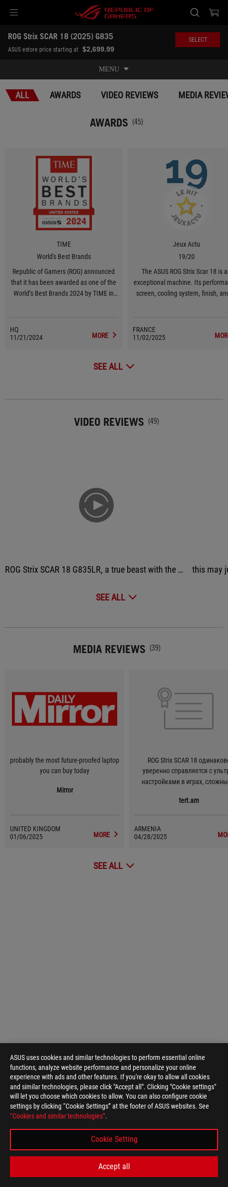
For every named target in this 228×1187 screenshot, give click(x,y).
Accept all (114, 1166)
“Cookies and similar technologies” (57, 1116)
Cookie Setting (114, 1139)
